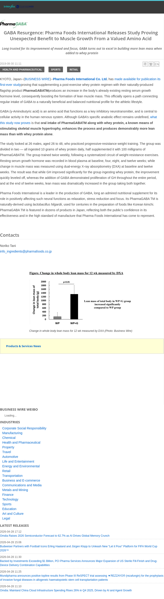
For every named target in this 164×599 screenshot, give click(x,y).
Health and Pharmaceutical (22, 69)
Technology (10, 499)
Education (9, 509)
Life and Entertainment (18, 461)
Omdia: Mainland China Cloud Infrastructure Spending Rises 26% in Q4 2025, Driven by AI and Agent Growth (66, 590)
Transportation (12, 475)
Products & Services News (23, 346)
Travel (6, 452)
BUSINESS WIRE (37, 79)
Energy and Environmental (21, 466)
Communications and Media (22, 485)
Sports (55, 69)
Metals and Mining (15, 490)
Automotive (10, 457)
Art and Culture (13, 513)
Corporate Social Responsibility (24, 428)
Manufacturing (12, 433)
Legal (6, 518)
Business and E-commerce (21, 480)
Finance (8, 494)
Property (8, 447)
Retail (74, 69)
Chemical (8, 438)
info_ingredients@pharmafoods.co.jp (26, 251)
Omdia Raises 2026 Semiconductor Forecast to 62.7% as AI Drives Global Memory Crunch (55, 535)
